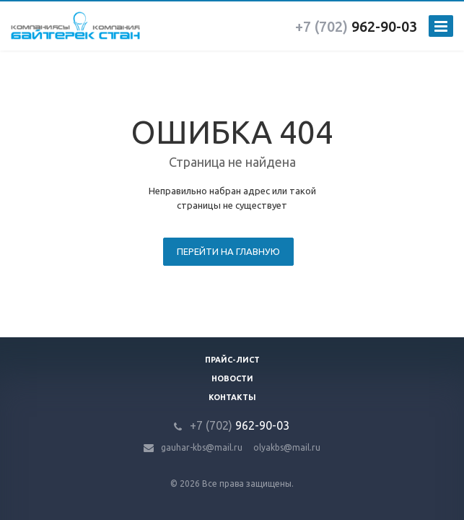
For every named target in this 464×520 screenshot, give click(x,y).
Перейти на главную (228, 251)
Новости (232, 378)
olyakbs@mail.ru (286, 447)
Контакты (232, 397)
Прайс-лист (232, 359)
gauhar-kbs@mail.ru (201, 447)
